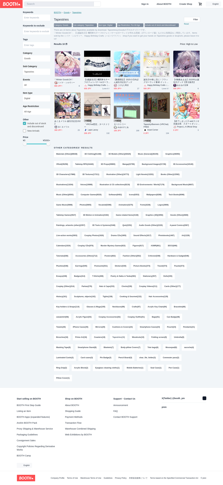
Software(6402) (115, 195)
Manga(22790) (128, 164)
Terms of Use (72, 478)
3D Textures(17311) (90, 174)
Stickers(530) (120, 266)
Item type (27, 93)
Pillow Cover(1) (63, 379)
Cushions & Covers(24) (122, 328)
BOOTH (57, 12)
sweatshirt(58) (62, 317)
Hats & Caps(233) (106, 287)
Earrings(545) (81, 266)
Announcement (120, 405)
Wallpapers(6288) (154, 195)
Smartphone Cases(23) (150, 328)
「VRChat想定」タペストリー (96, 125)
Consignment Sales (26, 440)
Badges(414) (79, 277)
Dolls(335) (168, 277)
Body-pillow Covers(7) (130, 348)
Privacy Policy (121, 478)
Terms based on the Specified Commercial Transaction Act (174, 478)
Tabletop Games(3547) (66, 215)
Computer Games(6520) (91, 195)
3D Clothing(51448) (93, 154)
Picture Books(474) (141, 266)
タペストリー (120, 124)
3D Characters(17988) (65, 174)
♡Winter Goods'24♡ (63, 80)
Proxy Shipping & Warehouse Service (35, 428)
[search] (91, 4)
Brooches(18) (62, 338)
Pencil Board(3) (125, 358)
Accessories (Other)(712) (86, 256)
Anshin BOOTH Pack (27, 423)
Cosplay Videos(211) (148, 287)
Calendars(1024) (63, 246)
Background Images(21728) (154, 164)
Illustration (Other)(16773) (117, 174)
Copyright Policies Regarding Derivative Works (36, 448)
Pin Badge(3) (105, 358)
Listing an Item (24, 411)
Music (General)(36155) (148, 154)
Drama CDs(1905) (118, 236)
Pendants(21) (189, 328)
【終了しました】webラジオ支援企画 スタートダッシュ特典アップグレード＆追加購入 (186, 122)
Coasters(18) (99, 338)
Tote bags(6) (153, 348)
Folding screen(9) (159, 338)
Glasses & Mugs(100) (96, 307)
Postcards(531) (101, 266)
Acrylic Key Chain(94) (157, 307)
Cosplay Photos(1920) (94, 236)
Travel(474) (162, 266)
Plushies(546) (62, 266)
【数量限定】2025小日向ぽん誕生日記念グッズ (126, 81)
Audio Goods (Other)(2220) (151, 225)
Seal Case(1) (156, 368)
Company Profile (57, 478)
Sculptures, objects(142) (85, 297)
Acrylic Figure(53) (84, 317)
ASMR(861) (156, 246)
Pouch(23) (171, 328)
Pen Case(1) (174, 368)
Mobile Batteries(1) (135, 368)
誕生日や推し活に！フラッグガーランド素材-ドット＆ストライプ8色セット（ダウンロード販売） (156, 81)
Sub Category (30, 67)
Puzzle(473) (179, 266)
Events (26, 80)
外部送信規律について (138, 478)
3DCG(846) (172, 246)
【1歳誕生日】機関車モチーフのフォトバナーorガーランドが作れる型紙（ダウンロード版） (97, 81)
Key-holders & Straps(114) (67, 307)
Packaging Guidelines (27, 434)
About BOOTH (164, 4)
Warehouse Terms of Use (90, 478)
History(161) (61, 297)
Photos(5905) (85, 205)
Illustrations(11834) (64, 185)
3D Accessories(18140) (183, 164)
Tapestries (76, 12)
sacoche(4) (189, 348)
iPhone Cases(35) (80, 328)
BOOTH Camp (24, 455)
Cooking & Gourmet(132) (131, 297)
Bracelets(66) (180, 307)
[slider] (25, 144)
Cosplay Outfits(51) (136, 317)
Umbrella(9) (179, 338)
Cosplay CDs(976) (86, 246)
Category (27, 53)
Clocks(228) (127, 287)
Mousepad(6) (171, 348)
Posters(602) (110, 256)
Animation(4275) (126, 205)
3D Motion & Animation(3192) (96, 215)
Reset (186, 24)
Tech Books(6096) (176, 195)
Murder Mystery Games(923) (113, 246)
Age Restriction (31, 106)
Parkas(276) (87, 287)
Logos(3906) (163, 205)
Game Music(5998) (64, 205)
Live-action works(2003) (66, 236)
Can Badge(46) (173, 317)
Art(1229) (186, 236)
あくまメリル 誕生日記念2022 (67, 122)
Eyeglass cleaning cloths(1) (107, 368)
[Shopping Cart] (200, 4)
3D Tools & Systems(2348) (103, 225)
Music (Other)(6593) (65, 195)
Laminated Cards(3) (65, 358)
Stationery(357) (149, 277)
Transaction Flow (73, 423)
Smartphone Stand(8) (87, 348)
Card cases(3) (87, 358)
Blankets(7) (109, 348)
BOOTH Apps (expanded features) (33, 417)
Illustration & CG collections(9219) (115, 185)
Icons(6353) (134, 195)
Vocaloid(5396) (105, 205)
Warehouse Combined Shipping (80, 428)
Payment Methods (74, 417)
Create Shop (185, 4)
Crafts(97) (136, 307)
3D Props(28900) (108, 164)
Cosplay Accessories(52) (110, 317)
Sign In (145, 4)
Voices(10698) (86, 185)
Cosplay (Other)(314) (65, 287)
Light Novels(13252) (145, 174)
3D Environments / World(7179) (150, 185)
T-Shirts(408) (98, 277)
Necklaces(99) (118, 307)
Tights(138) (108, 297)
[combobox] (59, 4)
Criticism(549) (154, 256)
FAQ (115, 411)
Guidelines (108, 478)
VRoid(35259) (62, 164)
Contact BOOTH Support (125, 417)
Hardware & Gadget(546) (178, 256)
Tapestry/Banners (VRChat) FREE (156, 125)
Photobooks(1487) (166, 236)
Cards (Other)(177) (172, 287)
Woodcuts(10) (138, 338)
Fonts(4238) (145, 205)
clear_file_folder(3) (147, 358)
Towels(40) (61, 328)
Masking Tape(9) (63, 348)
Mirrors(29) (100, 328)
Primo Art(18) (81, 338)
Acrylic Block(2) (81, 368)
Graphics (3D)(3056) (154, 215)
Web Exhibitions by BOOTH (78, 434)
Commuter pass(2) (171, 358)
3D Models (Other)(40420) (119, 154)
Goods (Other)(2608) (179, 215)
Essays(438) (61, 277)
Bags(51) (156, 317)
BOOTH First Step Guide (29, 405)
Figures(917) (138, 246)
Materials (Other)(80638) (66, 154)
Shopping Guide (73, 411)
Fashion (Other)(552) (132, 256)
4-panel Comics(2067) (179, 225)
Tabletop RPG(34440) (84, 164)
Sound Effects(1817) (142, 236)
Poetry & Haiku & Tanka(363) (123, 277)
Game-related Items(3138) (127, 215)
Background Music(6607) (183, 185)
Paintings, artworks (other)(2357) (70, 225)
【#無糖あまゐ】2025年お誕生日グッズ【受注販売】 (186, 81)
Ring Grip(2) (61, 368)
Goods (67, 12)
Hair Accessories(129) (158, 297)
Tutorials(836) (62, 256)
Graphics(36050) (173, 154)
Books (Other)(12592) (170, 174)
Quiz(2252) (127, 225)
